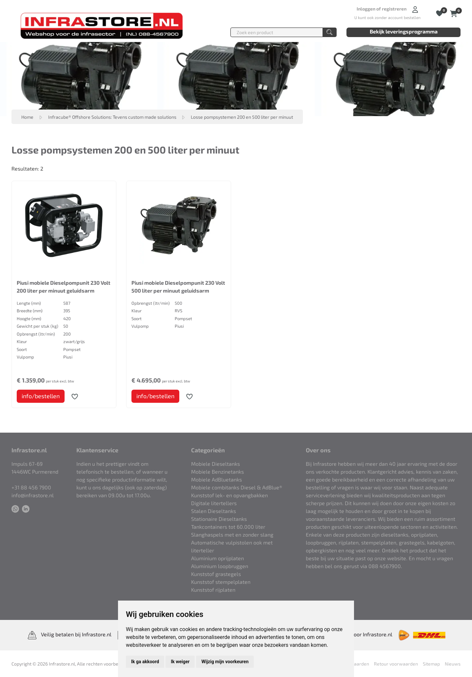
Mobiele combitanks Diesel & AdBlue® (236, 487)
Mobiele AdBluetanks (216, 479)
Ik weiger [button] (180, 661)
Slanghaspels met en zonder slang (232, 534)
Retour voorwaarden (396, 664)
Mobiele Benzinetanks (217, 471)
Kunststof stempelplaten (220, 582)
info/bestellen (41, 396)
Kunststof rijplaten (213, 589)
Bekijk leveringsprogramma (404, 31)
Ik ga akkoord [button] (145, 661)
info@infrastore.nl (32, 495)
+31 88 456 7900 (31, 487)
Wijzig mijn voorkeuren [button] (224, 661)
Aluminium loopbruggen (219, 566)
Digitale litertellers (214, 503)
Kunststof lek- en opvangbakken (229, 495)
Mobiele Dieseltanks (215, 464)
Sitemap (431, 664)
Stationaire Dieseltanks (219, 519)
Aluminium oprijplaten (217, 558)
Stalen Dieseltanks (213, 511)
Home (27, 117)
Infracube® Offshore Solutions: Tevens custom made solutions (112, 117)
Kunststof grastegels (216, 574)
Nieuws (453, 664)
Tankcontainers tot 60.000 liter (228, 526)
